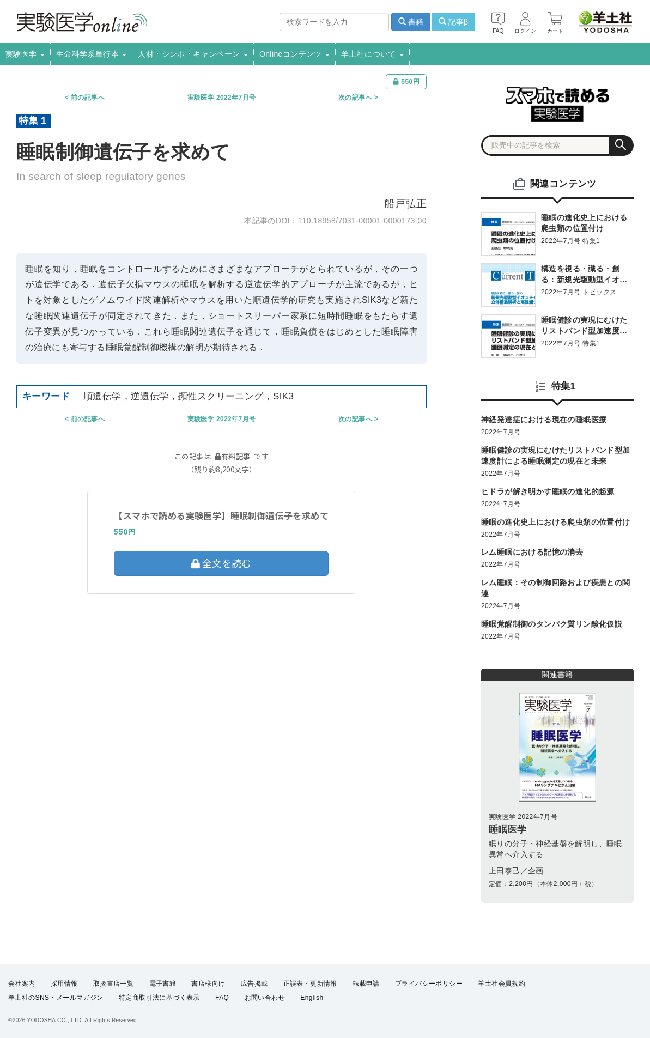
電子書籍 (163, 983)
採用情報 (64, 983)
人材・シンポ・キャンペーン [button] (193, 54)
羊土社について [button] (372, 54)
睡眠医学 (508, 829)
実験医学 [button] (25, 54)
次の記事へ (355, 97)
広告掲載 (254, 983)
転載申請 (366, 983)
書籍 (410, 21)
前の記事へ (88, 97)
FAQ (222, 997)
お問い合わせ (265, 997)
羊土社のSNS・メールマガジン (56, 997)
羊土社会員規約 (501, 983)
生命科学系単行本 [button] (91, 54)
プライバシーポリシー (429, 983)
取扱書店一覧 (113, 983)
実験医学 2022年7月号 (221, 97)
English (311, 997)
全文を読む (221, 563)
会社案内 (21, 983)
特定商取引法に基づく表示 (159, 997)
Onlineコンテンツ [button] (294, 54)
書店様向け (208, 983)
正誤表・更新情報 (310, 983)
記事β (453, 21)
